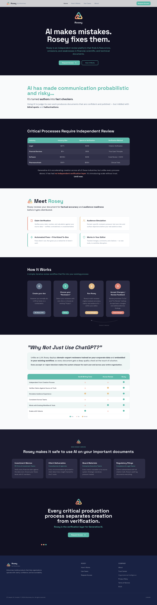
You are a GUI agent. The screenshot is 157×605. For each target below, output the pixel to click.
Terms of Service (124, 583)
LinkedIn (148, 597)
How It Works (75, 3)
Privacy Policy (123, 579)
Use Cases (87, 3)
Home (66, 3)
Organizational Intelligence (127, 575)
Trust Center (122, 571)
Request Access (143, 3)
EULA (120, 587)
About (96, 3)
